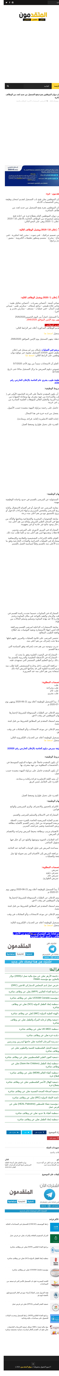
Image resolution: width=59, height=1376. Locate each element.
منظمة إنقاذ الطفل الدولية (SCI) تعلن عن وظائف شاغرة (24, 1264)
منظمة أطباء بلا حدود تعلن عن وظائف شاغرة (33, 1118)
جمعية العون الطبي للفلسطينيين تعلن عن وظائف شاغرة (28, 1062)
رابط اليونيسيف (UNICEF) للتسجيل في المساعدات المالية (23, 1230)
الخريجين (39, 106)
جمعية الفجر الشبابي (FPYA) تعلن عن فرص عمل (26, 1310)
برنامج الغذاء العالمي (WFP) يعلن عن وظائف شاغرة (29, 997)
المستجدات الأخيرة (29, 106)
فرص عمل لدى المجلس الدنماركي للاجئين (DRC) (30, 991)
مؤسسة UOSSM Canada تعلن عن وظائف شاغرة (30, 1003)
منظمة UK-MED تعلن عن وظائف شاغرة (35, 1034)
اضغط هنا (44, 339)
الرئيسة (53, 89)
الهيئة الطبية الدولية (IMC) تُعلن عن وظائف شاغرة (30, 1019)
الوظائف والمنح (18, 106)
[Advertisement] (29, 52)
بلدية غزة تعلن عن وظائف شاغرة (38, 1041)
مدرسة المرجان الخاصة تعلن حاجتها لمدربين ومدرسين (28, 1047)
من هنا (30, 939)
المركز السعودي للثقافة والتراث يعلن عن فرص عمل (25, 1241)
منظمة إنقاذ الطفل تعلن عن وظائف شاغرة (34, 1125)
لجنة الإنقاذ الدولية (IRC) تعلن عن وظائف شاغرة (31, 1103)
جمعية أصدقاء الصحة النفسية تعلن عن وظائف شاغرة (29, 1097)
